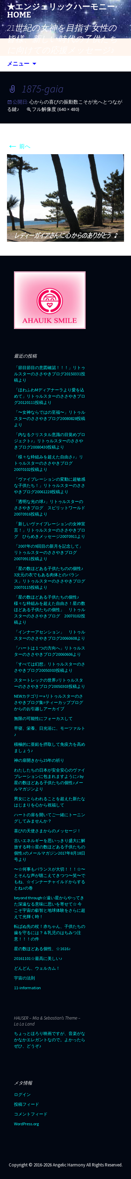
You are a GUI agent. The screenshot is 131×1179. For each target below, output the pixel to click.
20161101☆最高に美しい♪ (38, 958)
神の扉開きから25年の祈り (39, 760)
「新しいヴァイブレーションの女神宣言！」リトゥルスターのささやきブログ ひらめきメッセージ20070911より (49, 530)
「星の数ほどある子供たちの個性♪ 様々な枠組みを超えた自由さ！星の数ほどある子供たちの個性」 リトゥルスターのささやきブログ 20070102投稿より (49, 609)
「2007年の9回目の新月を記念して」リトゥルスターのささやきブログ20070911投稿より (48, 552)
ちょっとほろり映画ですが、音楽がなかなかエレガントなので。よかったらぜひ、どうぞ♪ (49, 1040)
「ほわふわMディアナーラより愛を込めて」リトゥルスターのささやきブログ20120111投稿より (49, 396)
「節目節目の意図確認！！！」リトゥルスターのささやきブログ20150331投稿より (49, 374)
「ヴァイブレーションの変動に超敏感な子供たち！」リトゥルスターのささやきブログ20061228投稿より (49, 485)
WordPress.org (26, 1123)
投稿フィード (26, 1104)
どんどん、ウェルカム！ (37, 968)
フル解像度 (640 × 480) (55, 109)
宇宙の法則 (24, 978)
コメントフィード (31, 1114)
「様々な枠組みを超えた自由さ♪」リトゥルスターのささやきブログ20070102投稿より (48, 463)
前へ (18, 146)
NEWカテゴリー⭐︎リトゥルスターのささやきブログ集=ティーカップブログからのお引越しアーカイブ (48, 702)
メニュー (18, 63)
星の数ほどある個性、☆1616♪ (42, 948)
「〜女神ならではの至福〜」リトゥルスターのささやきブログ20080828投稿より (49, 418)
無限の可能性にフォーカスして (43, 718)
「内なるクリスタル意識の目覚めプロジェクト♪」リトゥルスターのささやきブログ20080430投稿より (49, 441)
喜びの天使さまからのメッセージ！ (47, 830)
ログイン (22, 1094)
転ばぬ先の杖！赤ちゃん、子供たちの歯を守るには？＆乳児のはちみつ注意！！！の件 (49, 932)
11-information (27, 987)
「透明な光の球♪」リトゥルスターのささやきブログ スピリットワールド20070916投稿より (49, 508)
